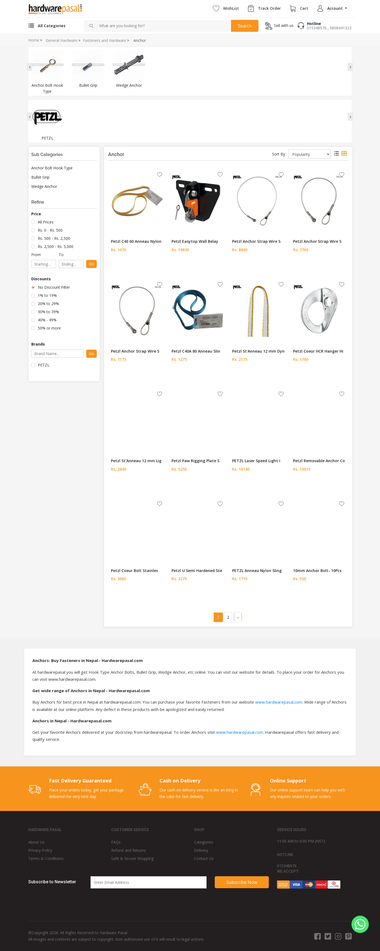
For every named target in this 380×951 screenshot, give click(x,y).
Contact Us (204, 858)
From (36, 254)
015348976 (316, 27)
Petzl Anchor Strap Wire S (256, 241)
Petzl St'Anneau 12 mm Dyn (258, 351)
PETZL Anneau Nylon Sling (257, 570)
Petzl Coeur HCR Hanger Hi (318, 351)
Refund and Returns (128, 850)
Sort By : (279, 154)
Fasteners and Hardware (104, 40)
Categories (203, 842)
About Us (36, 842)
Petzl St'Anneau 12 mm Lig (136, 460)
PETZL (43, 365)
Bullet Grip (40, 177)
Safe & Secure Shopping (132, 858)
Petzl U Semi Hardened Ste (197, 570)
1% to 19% (47, 295)
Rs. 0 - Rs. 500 (50, 230)
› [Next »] (237, 617)
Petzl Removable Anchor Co (319, 460)
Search (245, 26)
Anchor (139, 40)
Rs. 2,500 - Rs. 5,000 (55, 246)
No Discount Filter (54, 287)
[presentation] (29, 67)
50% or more (49, 328)
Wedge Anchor (44, 186)
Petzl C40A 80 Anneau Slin (196, 351)
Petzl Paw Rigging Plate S (195, 460)
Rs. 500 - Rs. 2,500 (54, 238)
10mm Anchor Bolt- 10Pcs (317, 570)
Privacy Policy (40, 850)
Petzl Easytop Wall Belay (195, 241)
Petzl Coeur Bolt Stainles (134, 570)
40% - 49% (47, 319)
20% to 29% (48, 303)
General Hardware (61, 40)
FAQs (116, 842)
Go (91, 263)
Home (33, 40)
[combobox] (163, 26)
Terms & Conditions (46, 858)
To (61, 254)
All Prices (46, 222)
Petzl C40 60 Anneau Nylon (136, 241)
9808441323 (340, 27)
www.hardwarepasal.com (278, 702)
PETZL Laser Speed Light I (256, 460)
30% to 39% (48, 311)
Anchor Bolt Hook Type (52, 167)
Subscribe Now (241, 882)
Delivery (201, 850)
